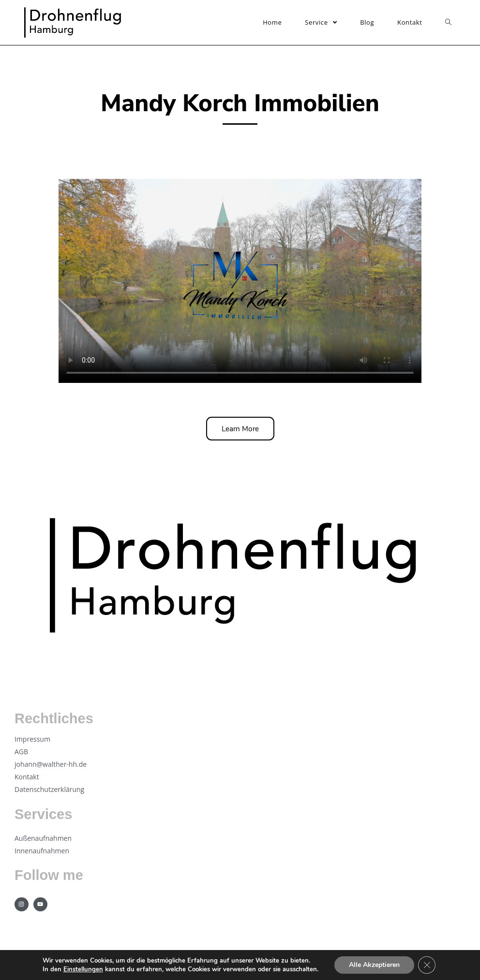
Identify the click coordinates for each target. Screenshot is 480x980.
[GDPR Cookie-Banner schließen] (426, 965)
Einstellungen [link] (83, 969)
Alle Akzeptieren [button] (374, 964)
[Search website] (448, 22)
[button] (240, 428)
